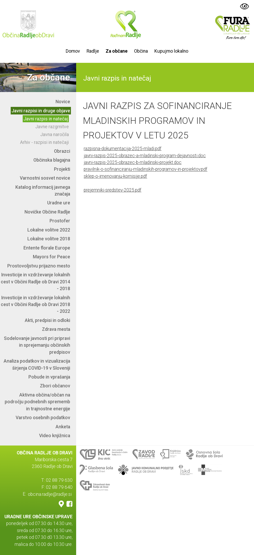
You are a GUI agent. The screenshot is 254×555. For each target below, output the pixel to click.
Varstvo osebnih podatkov (43, 417)
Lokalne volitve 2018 (48, 238)
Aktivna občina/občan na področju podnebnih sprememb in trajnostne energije (37, 401)
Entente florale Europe (46, 248)
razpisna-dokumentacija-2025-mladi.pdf (122, 148)
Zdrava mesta (56, 329)
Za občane (117, 51)
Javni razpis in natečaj (45, 118)
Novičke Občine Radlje (47, 212)
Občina (141, 51)
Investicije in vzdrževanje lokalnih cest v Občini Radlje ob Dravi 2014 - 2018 (35, 281)
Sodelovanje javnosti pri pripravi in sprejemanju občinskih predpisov (37, 345)
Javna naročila (54, 134)
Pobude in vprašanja (49, 377)
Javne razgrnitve (52, 126)
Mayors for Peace (51, 256)
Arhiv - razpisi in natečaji (44, 142)
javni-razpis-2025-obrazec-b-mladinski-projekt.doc (133, 162)
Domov (73, 51)
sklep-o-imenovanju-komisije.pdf (115, 176)
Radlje (93, 51)
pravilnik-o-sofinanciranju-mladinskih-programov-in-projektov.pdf (145, 169)
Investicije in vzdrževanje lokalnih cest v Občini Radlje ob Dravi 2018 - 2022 (35, 304)
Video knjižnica (54, 435)
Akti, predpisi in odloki (47, 320)
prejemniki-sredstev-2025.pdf (112, 190)
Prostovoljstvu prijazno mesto (38, 266)
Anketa (63, 426)
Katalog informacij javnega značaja (42, 191)
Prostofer (60, 220)
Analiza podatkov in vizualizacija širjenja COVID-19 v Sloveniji (37, 364)
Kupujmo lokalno (171, 51)
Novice (63, 101)
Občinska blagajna (51, 160)
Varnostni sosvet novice (45, 178)
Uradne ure (58, 202)
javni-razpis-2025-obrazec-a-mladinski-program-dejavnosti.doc (145, 155)
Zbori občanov (55, 385)
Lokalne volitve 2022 (48, 230)
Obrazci (62, 151)
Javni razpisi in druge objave (40, 110)
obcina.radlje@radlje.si (50, 494)
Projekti (62, 169)
